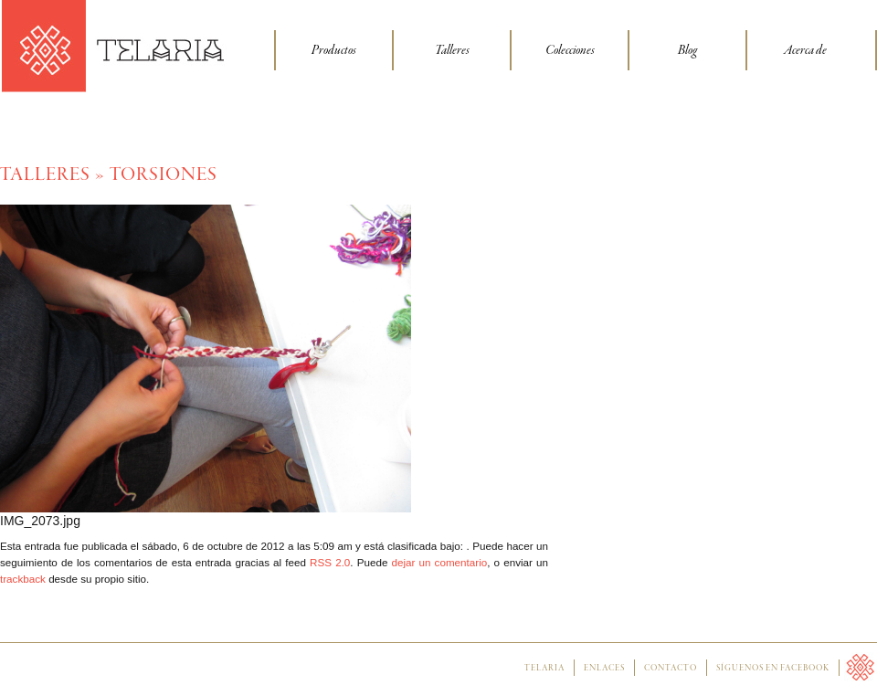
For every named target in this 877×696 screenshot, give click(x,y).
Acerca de (805, 50)
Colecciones (570, 50)
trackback (23, 579)
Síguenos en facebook (772, 668)
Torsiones (163, 175)
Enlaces (604, 668)
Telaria (544, 668)
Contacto (670, 668)
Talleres (452, 50)
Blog (687, 50)
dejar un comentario (440, 562)
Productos (334, 50)
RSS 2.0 (330, 562)
